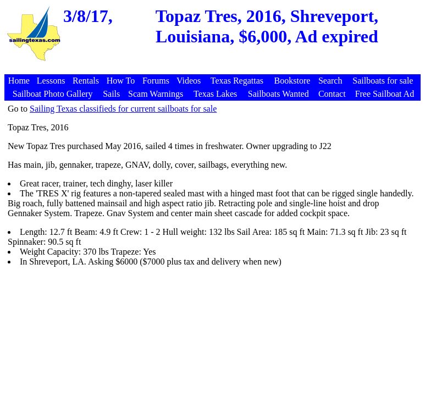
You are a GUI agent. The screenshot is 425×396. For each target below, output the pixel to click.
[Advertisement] (214, 68)
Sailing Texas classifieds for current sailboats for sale (123, 108)
